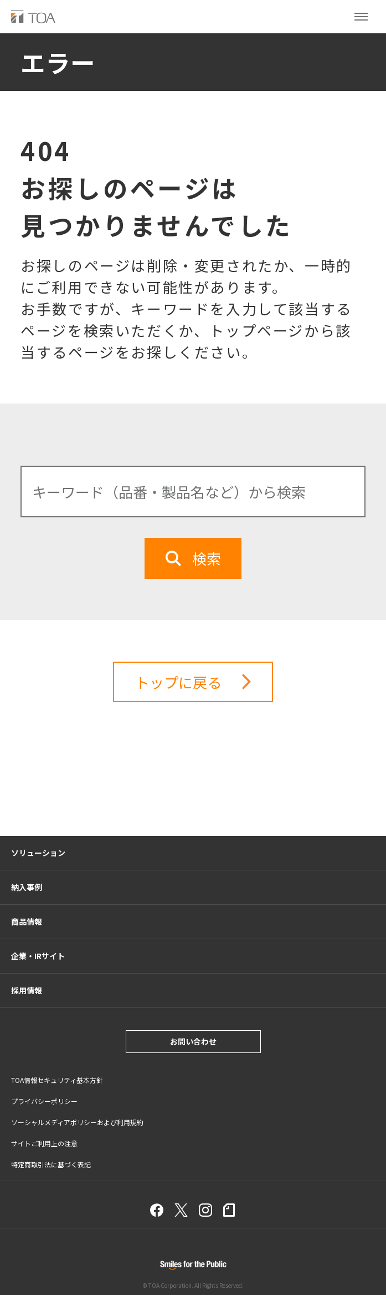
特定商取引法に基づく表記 (51, 1164)
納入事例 (26, 887)
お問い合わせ (193, 1041)
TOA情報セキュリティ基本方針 (57, 1080)
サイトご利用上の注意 (44, 1143)
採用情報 (26, 990)
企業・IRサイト (38, 955)
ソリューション (38, 852)
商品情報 (26, 921)
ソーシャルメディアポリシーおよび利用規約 (77, 1122)
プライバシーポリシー (44, 1101)
